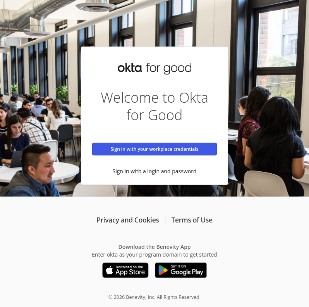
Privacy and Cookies (127, 219)
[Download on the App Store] (125, 270)
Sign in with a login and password (155, 171)
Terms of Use (192, 219)
